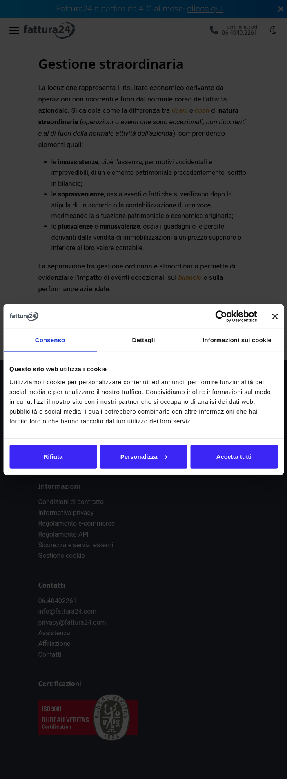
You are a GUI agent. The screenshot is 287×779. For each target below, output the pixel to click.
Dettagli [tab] (143, 340)
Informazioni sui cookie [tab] (236, 340)
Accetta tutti (234, 456)
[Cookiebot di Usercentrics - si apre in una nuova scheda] (221, 316)
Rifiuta (53, 456)
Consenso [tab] (50, 340)
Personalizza (143, 456)
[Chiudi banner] (275, 316)
